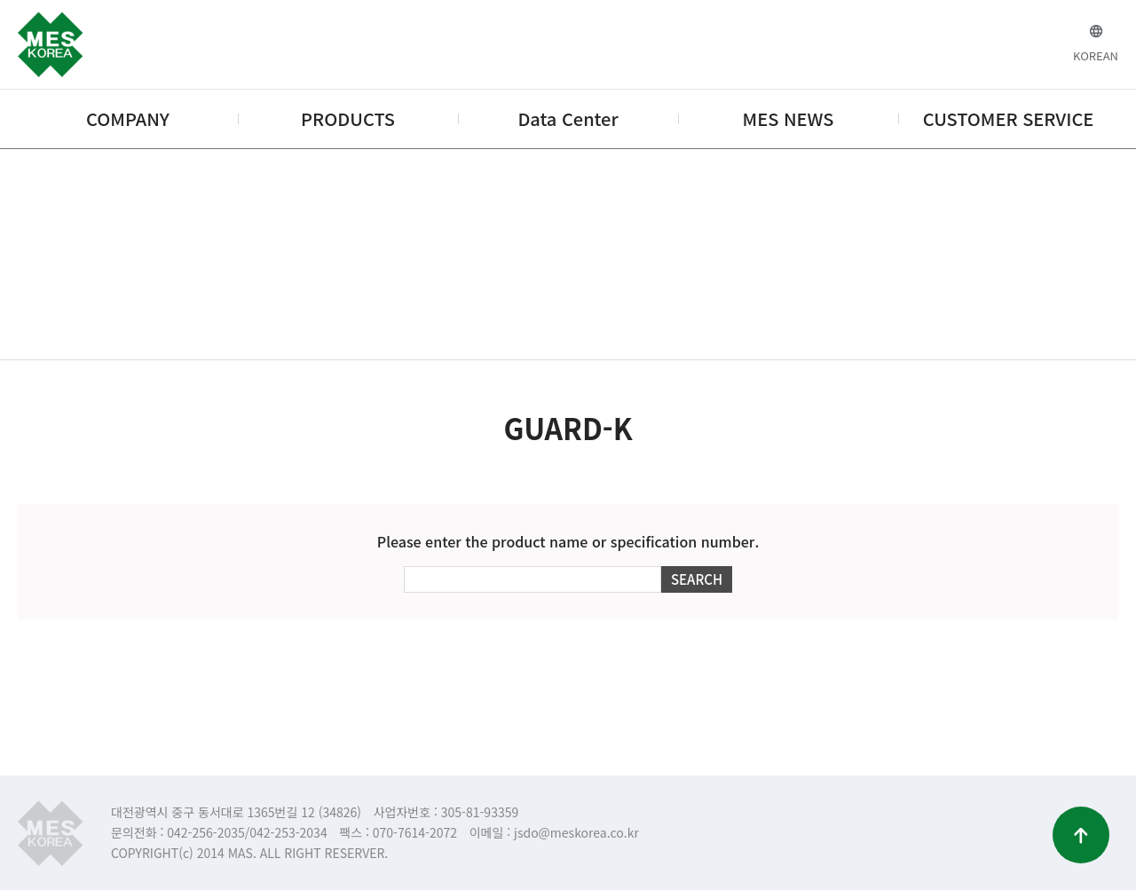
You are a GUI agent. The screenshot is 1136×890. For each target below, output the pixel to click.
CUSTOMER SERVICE (1008, 118)
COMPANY (128, 118)
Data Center (567, 118)
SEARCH (696, 579)
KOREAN (1095, 55)
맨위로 (1081, 835)
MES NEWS (788, 118)
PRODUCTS (348, 118)
